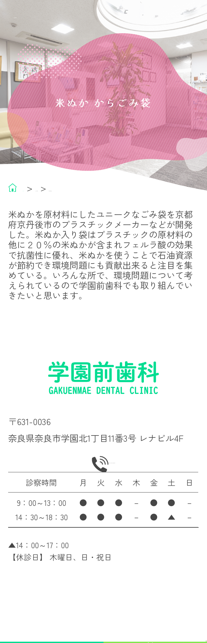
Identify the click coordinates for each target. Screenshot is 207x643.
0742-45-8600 (114, 480)
